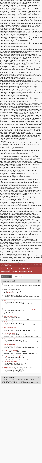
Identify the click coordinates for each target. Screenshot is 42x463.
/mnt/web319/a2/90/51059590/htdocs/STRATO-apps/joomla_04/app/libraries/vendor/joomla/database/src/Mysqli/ (22, 285)
